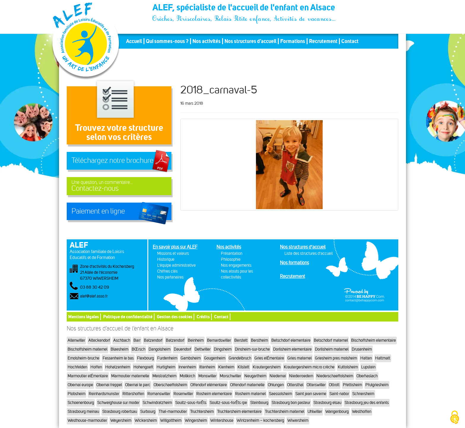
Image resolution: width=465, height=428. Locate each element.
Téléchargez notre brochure (112, 160)
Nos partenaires (170, 277)
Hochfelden (77, 367)
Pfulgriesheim (376, 384)
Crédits (203, 316)
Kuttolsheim (348, 367)
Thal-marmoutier (173, 411)
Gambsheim (191, 358)
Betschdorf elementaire (290, 340)
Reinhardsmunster (104, 393)
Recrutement (323, 41)
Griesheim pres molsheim (336, 358)
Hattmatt (382, 358)
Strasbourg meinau (83, 411)
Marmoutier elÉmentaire (88, 375)
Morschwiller (230, 375)
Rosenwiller (183, 393)
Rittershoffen (133, 393)
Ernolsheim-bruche (83, 358)
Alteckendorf (99, 340)
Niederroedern (301, 375)
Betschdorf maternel (331, 340)
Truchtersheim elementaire (239, 411)
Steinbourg (259, 402)
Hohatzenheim (117, 367)
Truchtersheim (202, 411)
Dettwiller (203, 349)
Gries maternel (299, 358)
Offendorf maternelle (247, 384)
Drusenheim (362, 349)
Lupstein (368, 367)
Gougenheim (214, 358)
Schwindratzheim (157, 402)
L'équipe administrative (176, 265)
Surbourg (147, 411)
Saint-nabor (339, 393)
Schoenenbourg (81, 402)
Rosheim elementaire (214, 393)
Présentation (231, 253)
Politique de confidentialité (127, 316)
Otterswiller (316, 384)
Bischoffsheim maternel (87, 349)
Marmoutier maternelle (130, 375)
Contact (350, 41)
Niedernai (278, 375)
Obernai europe (80, 384)
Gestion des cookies (174, 316)
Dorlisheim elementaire (292, 349)
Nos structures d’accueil (250, 41)
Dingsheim (223, 349)
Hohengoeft (143, 367)
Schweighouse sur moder (118, 402)
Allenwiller (76, 340)
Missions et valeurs (173, 253)
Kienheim (226, 367)
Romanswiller (158, 393)
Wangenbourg (337, 411)
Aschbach (121, 340)
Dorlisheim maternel (331, 349)
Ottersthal (295, 384)
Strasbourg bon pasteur (291, 402)
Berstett (241, 340)
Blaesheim (119, 349)
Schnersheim (363, 393)
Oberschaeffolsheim (170, 384)
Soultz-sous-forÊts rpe (228, 402)
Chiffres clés (167, 271)
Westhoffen (361, 411)
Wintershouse (221, 420)
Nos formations (294, 262)
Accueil (134, 41)
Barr (137, 340)
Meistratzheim (164, 375)
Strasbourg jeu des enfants (367, 402)
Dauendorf (182, 349)
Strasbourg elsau (327, 402)
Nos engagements (236, 265)
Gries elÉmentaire (269, 358)
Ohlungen (276, 384)
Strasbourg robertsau (119, 411)
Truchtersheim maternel (284, 411)
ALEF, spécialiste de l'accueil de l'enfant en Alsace (244, 8)
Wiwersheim (297, 420)
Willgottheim (170, 420)
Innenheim (187, 367)
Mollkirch (187, 375)
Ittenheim (207, 367)
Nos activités (206, 41)
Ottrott (334, 384)
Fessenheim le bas (118, 358)
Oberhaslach (367, 375)
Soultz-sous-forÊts (190, 402)
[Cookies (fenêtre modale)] (454, 418)
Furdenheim (167, 358)
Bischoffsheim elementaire (373, 340)
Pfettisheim (352, 384)
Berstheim (259, 340)
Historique (165, 259)
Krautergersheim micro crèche (309, 367)
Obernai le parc (137, 384)
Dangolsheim (160, 349)
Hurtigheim (166, 367)
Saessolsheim (280, 393)
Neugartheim (255, 375)
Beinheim (196, 340)
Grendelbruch (240, 358)
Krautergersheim (267, 367)
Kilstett (243, 367)
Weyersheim (120, 420)
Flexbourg (145, 358)
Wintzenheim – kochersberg (260, 420)
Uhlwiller (315, 411)
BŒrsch (138, 349)
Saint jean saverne (310, 393)
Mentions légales (83, 316)
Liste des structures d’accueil (308, 253)
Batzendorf (153, 340)
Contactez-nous (119, 186)
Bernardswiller (219, 340)
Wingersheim (196, 420)
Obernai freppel (109, 384)
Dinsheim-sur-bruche (252, 349)
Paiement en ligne (98, 211)
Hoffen (96, 367)
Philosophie (231, 259)
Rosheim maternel (250, 393)
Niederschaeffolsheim (334, 375)
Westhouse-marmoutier (87, 420)
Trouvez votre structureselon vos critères (119, 132)
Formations (292, 41)
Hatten (366, 358)
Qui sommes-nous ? (167, 41)
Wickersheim (146, 420)
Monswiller (207, 375)
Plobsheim (76, 393)
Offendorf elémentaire (208, 384)
